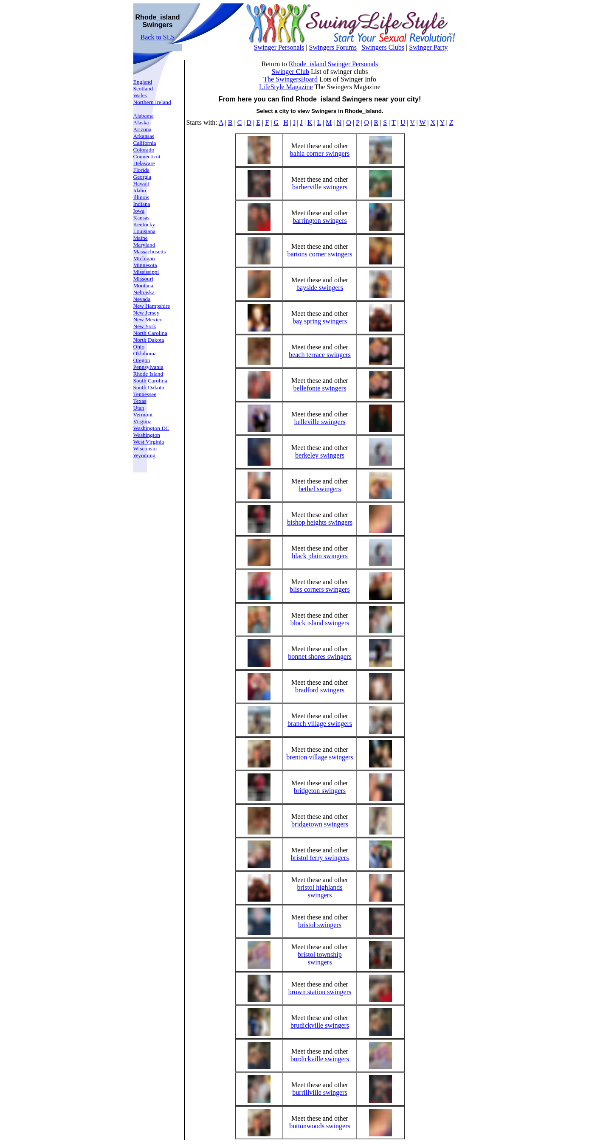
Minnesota (145, 265)
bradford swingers (319, 690)
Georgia (142, 177)
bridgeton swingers (320, 790)
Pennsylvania (148, 367)
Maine (140, 238)
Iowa (139, 211)
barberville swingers (319, 187)
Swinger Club (290, 71)
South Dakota (148, 387)
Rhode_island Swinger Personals (333, 63)
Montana (143, 285)
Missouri (143, 278)
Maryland (144, 245)
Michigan (144, 258)
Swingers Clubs (382, 47)
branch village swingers (319, 723)
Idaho (139, 190)
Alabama (143, 115)
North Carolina (150, 333)
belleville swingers (319, 421)
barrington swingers (320, 220)
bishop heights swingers (319, 522)
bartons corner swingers (319, 254)
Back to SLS (158, 37)
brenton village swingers (319, 757)
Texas (140, 401)
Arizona (142, 129)
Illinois (141, 197)
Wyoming (144, 455)
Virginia (142, 421)
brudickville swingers (319, 1025)
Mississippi (146, 272)
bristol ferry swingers (320, 857)
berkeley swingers (319, 455)
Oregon (141, 360)
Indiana (141, 204)
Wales (140, 95)
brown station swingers (319, 991)
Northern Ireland (152, 102)
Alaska (141, 122)
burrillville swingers (319, 1092)
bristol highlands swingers (319, 891)
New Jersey (146, 312)
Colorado (144, 149)
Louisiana (144, 231)
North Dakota (148, 340)
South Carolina (150, 380)
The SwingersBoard (290, 79)
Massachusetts (149, 251)
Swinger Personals (279, 47)
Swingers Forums (332, 47)
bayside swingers (319, 287)
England (142, 82)
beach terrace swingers (320, 354)
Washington (146, 435)
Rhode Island (148, 374)
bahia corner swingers (319, 153)
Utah (138, 408)
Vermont (143, 414)
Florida (141, 170)
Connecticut (147, 156)
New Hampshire (151, 306)
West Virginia (148, 441)
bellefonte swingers (320, 388)
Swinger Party (428, 47)
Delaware (144, 163)
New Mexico (148, 319)
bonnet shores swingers (319, 656)
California (144, 143)
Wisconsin (145, 448)
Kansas (141, 217)
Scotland (143, 88)
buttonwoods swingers (319, 1126)
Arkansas (144, 136)
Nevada (142, 299)
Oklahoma (145, 353)
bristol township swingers (320, 958)
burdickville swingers (319, 1058)
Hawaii (141, 183)
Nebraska (144, 292)
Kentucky (144, 224)
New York (144, 326)
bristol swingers (319, 924)
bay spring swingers (320, 321)
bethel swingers (320, 488)
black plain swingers (320, 555)
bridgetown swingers (319, 824)
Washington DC (151, 428)
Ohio (139, 346)
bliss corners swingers (319, 589)
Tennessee (145, 394)
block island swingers (319, 623)
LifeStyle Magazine (286, 86)
